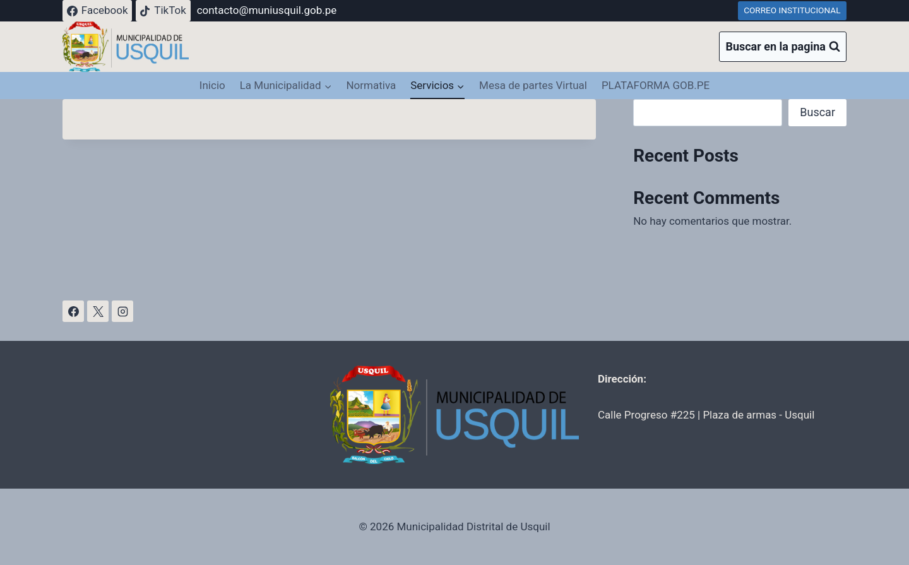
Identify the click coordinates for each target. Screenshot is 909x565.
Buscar (817, 112)
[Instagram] (122, 311)
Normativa (371, 85)
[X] (98, 311)
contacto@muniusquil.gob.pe (267, 10)
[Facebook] (73, 311)
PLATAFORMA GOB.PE (656, 85)
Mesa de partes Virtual (533, 85)
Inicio (212, 85)
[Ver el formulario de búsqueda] (783, 47)
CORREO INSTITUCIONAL (792, 10)
